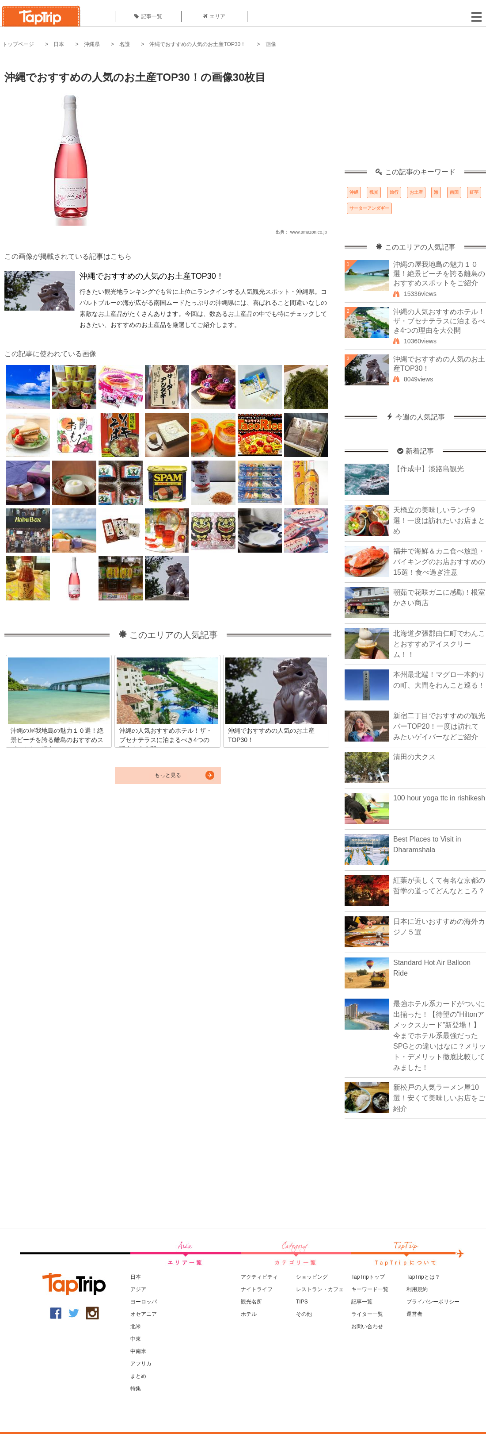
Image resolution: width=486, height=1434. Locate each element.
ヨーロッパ (143, 1302)
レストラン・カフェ (320, 1289)
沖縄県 (92, 44)
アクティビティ (259, 1277)
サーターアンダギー (369, 208)
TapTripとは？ (423, 1277)
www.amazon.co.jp (308, 232)
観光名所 (251, 1302)
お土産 (416, 192)
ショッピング (312, 1277)
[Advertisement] (415, 113)
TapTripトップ (368, 1277)
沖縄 (353, 192)
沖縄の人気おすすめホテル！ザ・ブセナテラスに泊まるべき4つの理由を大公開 (439, 321)
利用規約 (417, 1289)
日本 (58, 44)
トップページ (18, 44)
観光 (373, 192)
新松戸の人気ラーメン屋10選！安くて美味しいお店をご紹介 (439, 1098)
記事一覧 (148, 16)
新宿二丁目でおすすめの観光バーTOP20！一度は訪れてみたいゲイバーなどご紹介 (439, 726)
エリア (214, 16)
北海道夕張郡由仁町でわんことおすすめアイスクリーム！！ (439, 644)
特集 (135, 1388)
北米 (135, 1326)
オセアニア (143, 1314)
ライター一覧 (367, 1314)
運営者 (414, 1314)
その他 (304, 1314)
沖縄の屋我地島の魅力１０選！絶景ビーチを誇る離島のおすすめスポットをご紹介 (439, 274)
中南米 (138, 1351)
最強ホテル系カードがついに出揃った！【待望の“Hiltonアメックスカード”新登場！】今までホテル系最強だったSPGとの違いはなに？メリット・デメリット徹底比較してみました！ (439, 1035)
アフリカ (141, 1364)
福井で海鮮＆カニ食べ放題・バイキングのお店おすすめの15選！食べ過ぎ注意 (439, 561)
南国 (454, 192)
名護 (124, 44)
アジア (138, 1289)
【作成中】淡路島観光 (428, 469)
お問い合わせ (367, 1326)
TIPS (302, 1302)
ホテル (249, 1314)
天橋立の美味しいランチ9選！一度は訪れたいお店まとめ (439, 520)
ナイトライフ (257, 1289)
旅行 (394, 192)
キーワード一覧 (369, 1289)
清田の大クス (414, 757)
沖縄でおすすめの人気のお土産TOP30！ (197, 44)
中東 (135, 1339)
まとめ (138, 1376)
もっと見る (168, 775)
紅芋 (474, 192)
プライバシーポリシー (432, 1302)
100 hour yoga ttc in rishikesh (439, 798)
